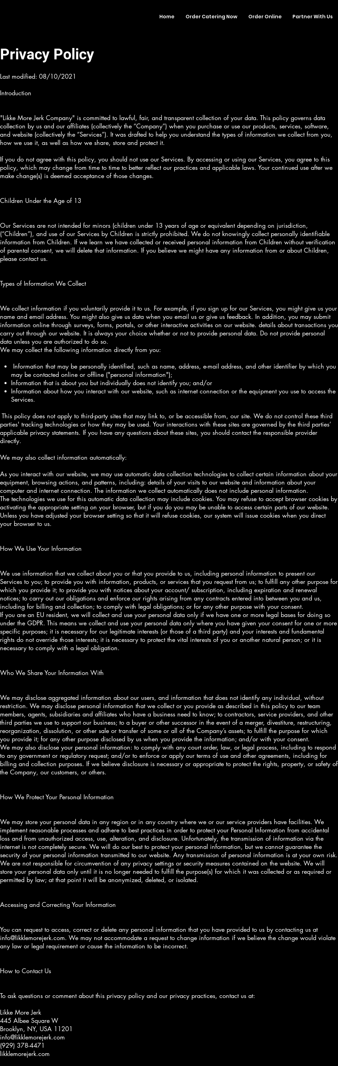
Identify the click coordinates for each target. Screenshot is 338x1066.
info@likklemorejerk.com (32, 937)
